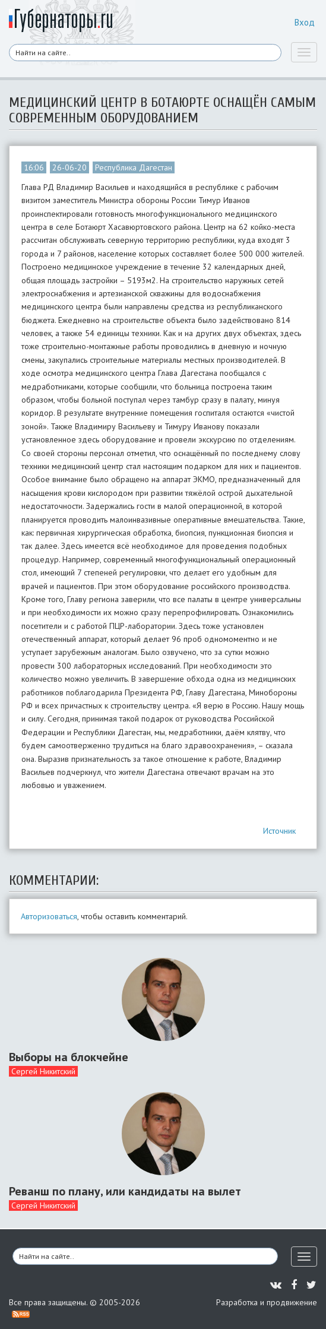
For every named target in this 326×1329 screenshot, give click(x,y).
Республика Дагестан (133, 167)
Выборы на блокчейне (68, 1057)
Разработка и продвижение (266, 1302)
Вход (305, 22)
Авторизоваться (49, 916)
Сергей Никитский (43, 1071)
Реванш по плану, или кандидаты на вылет (125, 1191)
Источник (279, 830)
